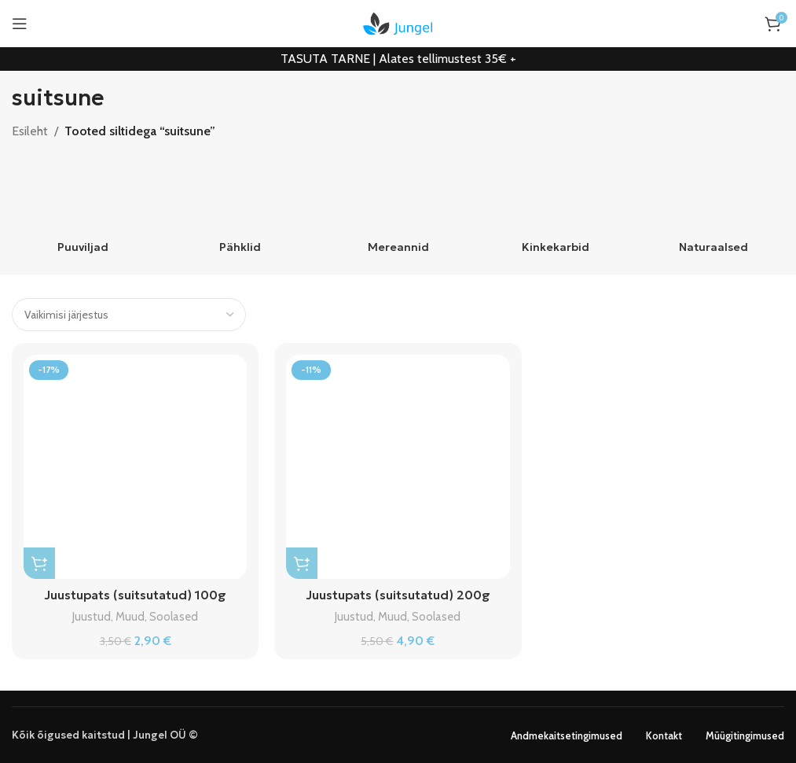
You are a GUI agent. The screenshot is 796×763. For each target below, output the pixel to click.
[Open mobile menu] (19, 23)
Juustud (91, 616)
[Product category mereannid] (398, 208)
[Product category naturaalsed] (713, 208)
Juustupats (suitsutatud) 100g (135, 595)
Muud (130, 616)
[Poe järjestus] (129, 314)
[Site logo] (398, 22)
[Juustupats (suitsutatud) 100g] (135, 466)
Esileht (30, 130)
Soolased (174, 616)
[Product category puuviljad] (83, 208)
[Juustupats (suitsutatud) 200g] (397, 466)
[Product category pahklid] (241, 208)
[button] (39, 563)
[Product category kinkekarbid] (556, 208)
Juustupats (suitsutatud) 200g (397, 595)
